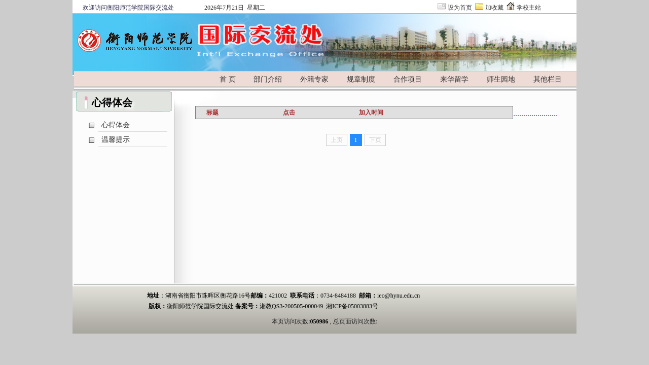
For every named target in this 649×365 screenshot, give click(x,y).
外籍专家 (314, 79)
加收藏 (494, 7)
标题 (212, 112)
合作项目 (407, 79)
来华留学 (454, 79)
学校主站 (529, 7)
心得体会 (115, 125)
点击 (289, 112)
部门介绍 (268, 79)
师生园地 (501, 79)
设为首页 (460, 7)
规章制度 (361, 79)
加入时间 (371, 112)
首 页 (228, 79)
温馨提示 (115, 139)
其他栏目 (547, 79)
